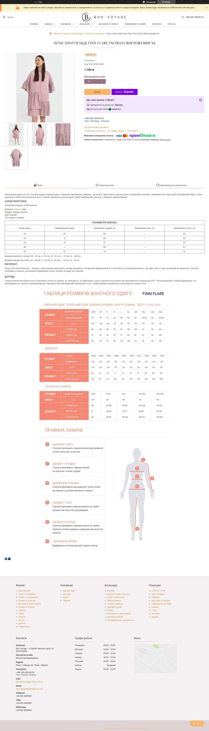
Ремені (110, 610)
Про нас (171, 24)
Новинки (155, 597)
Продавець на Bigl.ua (104, 726)
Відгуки (154, 617)
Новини (155, 607)
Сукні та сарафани (27, 594)
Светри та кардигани (28, 597)
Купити (97, 92)
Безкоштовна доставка (97, 127)
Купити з (124, 92)
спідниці (17, 209)
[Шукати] (4, 17)
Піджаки (66, 600)
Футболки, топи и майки (30, 604)
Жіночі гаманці (114, 600)
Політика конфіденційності (137, 728)
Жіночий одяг (77, 33)
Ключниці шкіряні (115, 617)
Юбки (21, 613)
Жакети (22, 610)
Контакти (156, 24)
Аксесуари (85, 24)
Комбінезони (24, 626)
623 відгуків (150, 2)
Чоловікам (65, 24)
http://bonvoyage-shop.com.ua (29, 682)
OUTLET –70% (158, 591)
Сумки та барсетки (116, 597)
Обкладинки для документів (120, 620)
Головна (34, 24)
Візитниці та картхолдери (119, 613)
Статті (154, 610)
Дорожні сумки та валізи (118, 594)
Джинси (22, 623)
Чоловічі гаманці (115, 604)
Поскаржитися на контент (115, 728)
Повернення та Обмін (161, 604)
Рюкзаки (111, 591)
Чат (197, 723)
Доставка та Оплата (108, 24)
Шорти (22, 620)
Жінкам (48, 24)
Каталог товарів (61, 33)
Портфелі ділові (114, 607)
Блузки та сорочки (27, 600)
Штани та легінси (27, 607)
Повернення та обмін (135, 24)
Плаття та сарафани (94, 33)
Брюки (66, 597)
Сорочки (67, 594)
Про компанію (157, 594)
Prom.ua (118, 723)
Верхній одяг (25, 591)
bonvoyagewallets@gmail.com (29, 689)
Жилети (22, 617)
